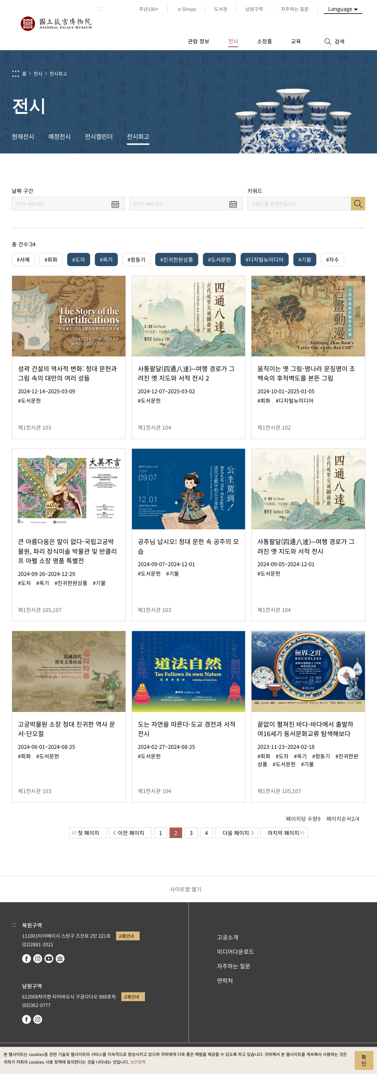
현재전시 (23, 136)
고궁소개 (227, 937)
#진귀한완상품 (176, 259)
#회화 (50, 259)
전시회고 (58, 73)
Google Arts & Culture (60, 958)
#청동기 (136, 259)
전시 (38, 73)
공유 (307, 170)
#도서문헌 (219, 259)
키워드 (254, 190)
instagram (37, 958)
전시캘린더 (99, 136)
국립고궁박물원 (56, 23)
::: (101, 9)
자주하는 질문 (233, 966)
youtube (48, 958)
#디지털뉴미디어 (265, 259)
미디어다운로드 (235, 951)
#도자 (78, 259)
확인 (363, 1060)
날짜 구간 (22, 190)
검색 (358, 203)
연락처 (225, 980)
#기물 (304, 259)
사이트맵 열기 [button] (185, 889)
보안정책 (137, 1062)
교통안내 (126, 936)
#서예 (23, 259)
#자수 (332, 259)
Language (340, 8)
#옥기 (106, 259)
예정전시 (59, 136)
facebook (26, 958)
